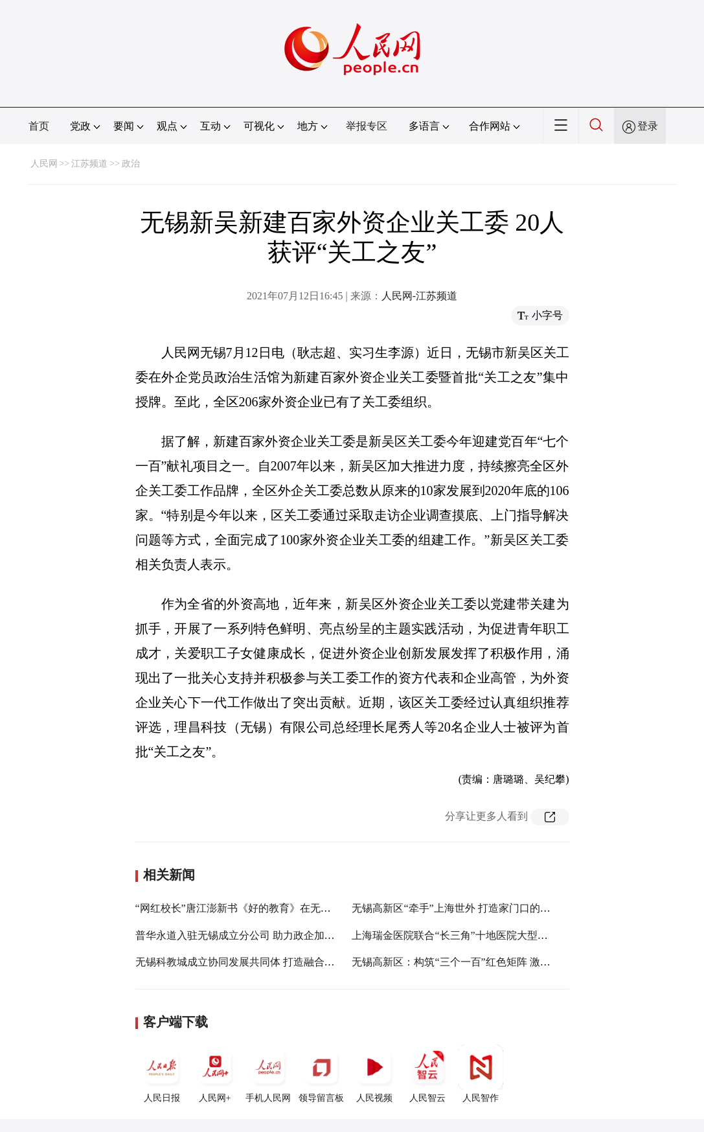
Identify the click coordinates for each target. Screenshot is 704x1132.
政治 (131, 163)
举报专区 (366, 126)
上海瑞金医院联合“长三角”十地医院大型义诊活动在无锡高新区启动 (506, 935)
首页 (38, 126)
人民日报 (162, 1074)
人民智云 (427, 1074)
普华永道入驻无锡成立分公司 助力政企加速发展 (245, 935)
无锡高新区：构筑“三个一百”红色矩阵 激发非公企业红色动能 (492, 961)
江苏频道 (89, 163)
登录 (647, 126)
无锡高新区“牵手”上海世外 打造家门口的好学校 (461, 908)
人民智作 (480, 1074)
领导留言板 (321, 1074)
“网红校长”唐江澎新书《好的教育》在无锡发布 (243, 908)
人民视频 (374, 1074)
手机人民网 (268, 1074)
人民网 (44, 163)
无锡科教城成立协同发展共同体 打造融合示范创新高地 (261, 961)
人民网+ (215, 1074)
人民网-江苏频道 (419, 295)
